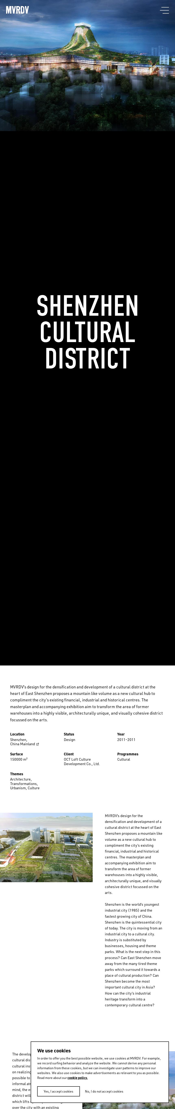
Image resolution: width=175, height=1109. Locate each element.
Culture (34, 788)
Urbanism (18, 788)
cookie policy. (77, 1078)
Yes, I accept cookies (58, 1091)
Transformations (23, 783)
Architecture (20, 779)
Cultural (123, 759)
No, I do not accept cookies (104, 1091)
